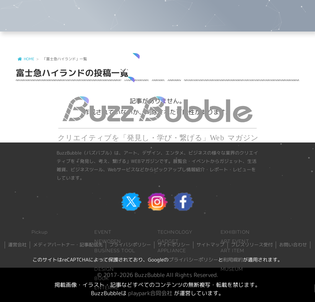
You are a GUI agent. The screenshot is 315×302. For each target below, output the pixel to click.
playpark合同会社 (150, 293)
